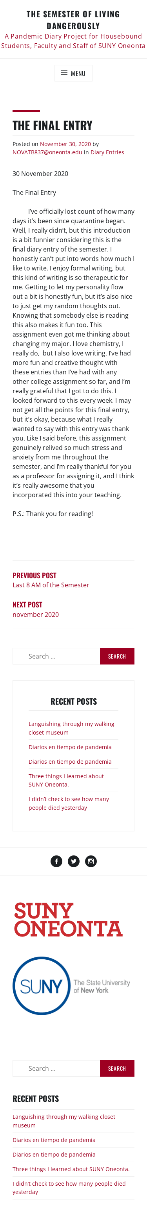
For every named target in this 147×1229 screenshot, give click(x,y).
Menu (78, 73)
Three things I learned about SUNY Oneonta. (66, 780)
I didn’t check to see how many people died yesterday (69, 803)
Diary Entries (107, 152)
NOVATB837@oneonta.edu (47, 152)
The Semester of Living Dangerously (73, 19)
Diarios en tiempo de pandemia (70, 747)
